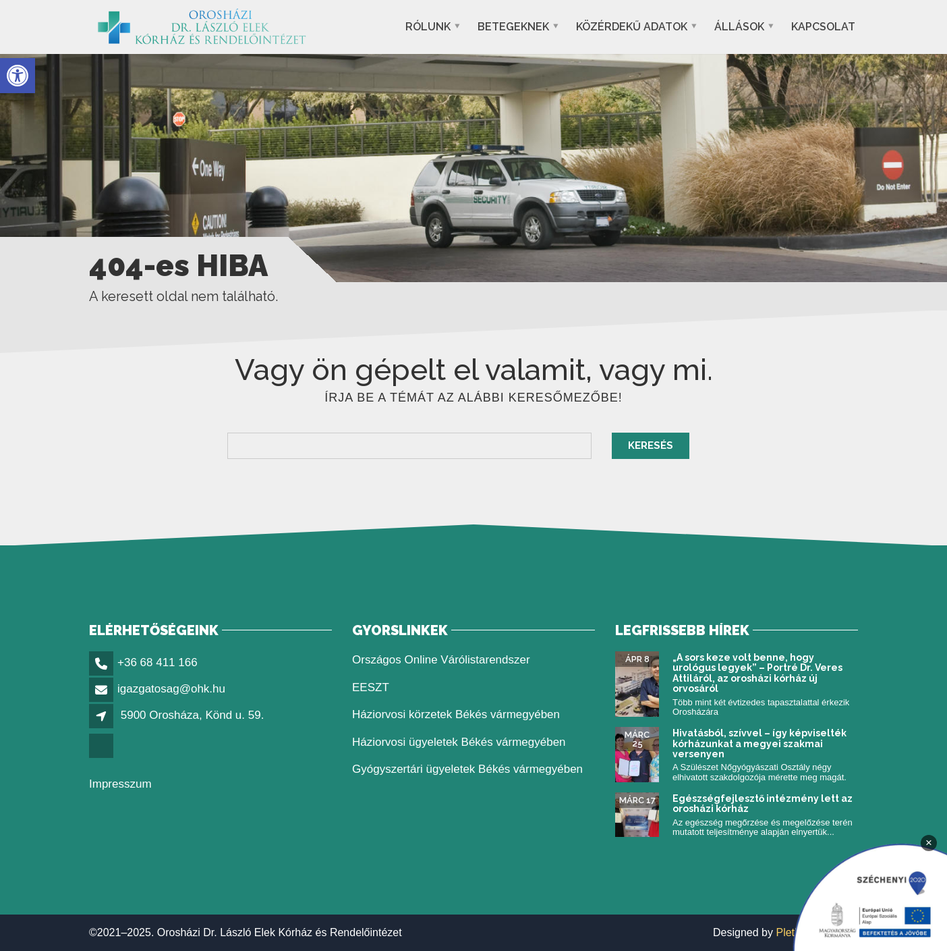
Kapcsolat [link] (823, 26)
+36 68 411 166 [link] (157, 662)
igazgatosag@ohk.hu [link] (171, 688)
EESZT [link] (370, 687)
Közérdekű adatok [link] (631, 26)
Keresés (650, 445)
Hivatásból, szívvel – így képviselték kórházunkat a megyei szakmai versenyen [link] (759, 743)
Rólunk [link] (428, 26)
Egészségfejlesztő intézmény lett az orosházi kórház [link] (762, 803)
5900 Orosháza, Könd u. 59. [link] (192, 715)
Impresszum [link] (120, 784)
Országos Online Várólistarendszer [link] (441, 659)
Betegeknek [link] (513, 26)
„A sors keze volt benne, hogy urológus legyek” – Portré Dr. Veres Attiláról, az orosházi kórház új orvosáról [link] (757, 673)
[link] (17, 75)
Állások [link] (739, 26)
